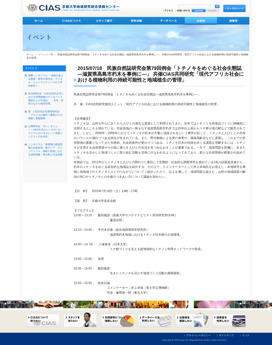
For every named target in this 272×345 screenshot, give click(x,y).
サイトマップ (226, 335)
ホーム (30, 54)
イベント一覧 (45, 54)
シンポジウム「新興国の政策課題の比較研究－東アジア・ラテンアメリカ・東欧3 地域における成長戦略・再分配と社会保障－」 (45, 151)
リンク (245, 335)
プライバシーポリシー (198, 335)
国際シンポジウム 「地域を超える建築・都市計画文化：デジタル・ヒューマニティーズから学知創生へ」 (45, 80)
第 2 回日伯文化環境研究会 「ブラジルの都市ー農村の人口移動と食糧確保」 (45, 115)
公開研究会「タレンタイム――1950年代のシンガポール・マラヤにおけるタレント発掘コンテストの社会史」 (45, 131)
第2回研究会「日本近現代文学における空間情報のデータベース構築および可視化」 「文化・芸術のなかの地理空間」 (46, 98)
